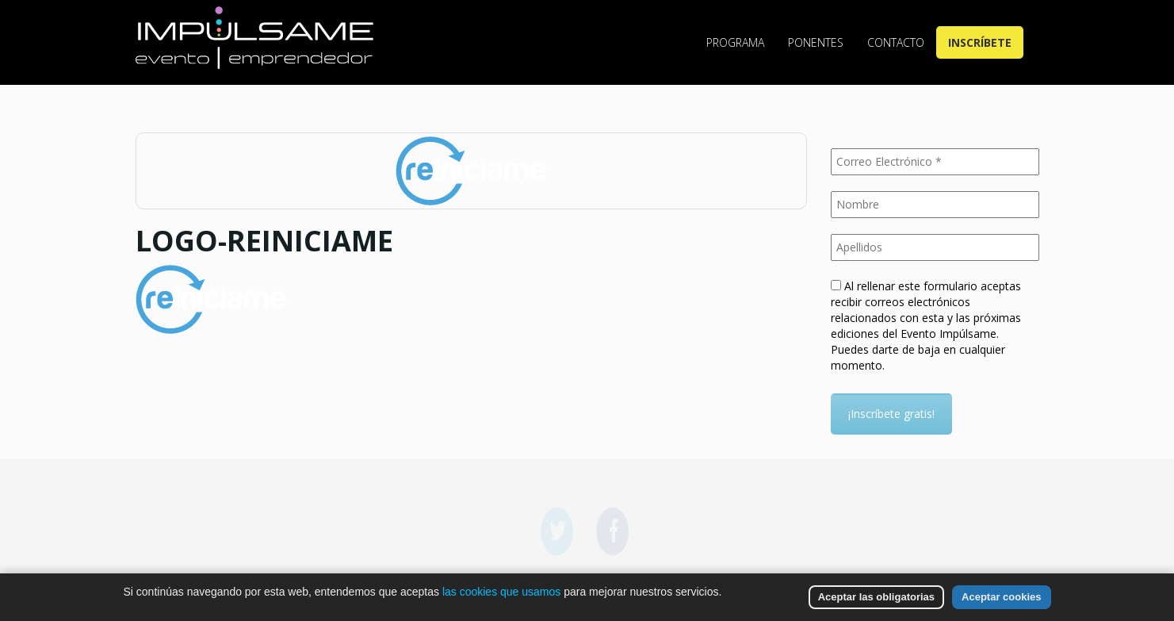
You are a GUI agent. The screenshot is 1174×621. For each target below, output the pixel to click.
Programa (735, 42)
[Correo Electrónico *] (935, 161)
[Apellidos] (935, 247)
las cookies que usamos (501, 591)
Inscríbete (979, 42)
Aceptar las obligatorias (876, 597)
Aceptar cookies (1001, 597)
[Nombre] (935, 204)
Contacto (895, 42)
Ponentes (815, 42)
